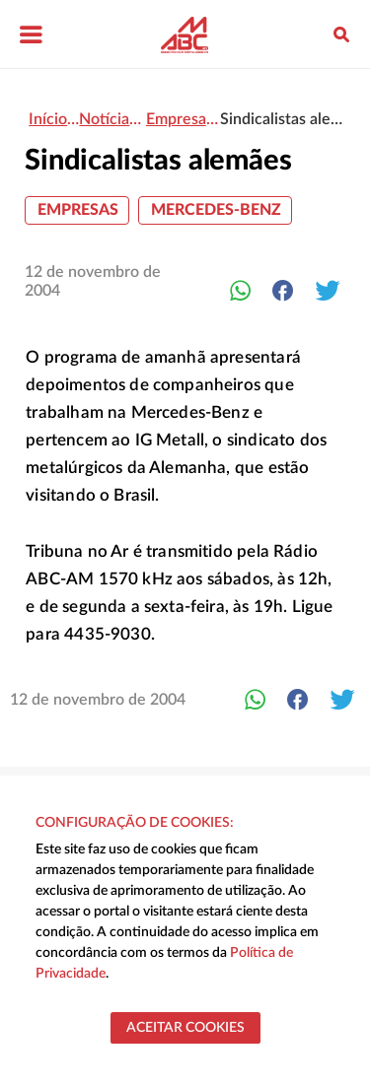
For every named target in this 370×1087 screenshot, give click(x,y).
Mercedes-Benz (216, 210)
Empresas (77, 210)
